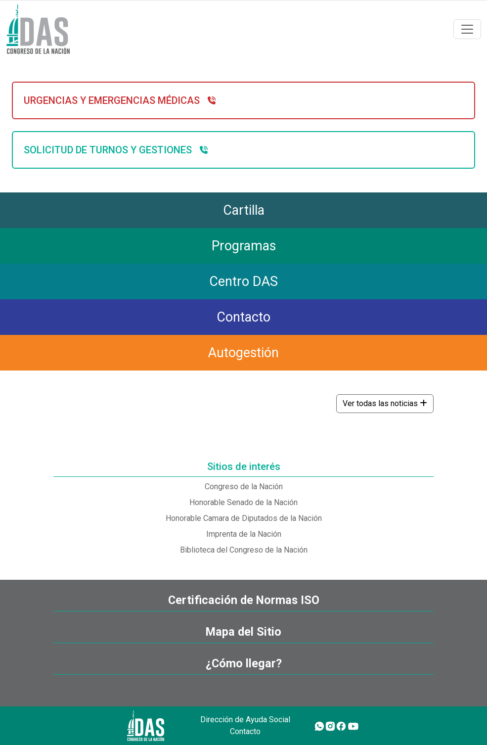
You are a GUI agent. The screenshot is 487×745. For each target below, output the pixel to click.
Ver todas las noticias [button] (385, 403)
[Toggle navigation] (467, 29)
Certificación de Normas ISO (243, 600)
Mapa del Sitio (243, 632)
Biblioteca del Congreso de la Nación (244, 550)
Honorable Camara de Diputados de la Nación (244, 518)
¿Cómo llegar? (244, 663)
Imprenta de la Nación (243, 534)
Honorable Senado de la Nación (243, 502)
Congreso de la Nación (244, 486)
